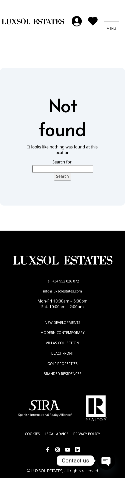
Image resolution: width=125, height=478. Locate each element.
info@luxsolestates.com (62, 291)
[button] (111, 21)
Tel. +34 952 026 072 (62, 281)
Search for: (62, 162)
